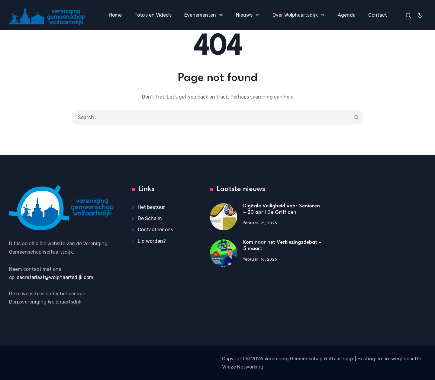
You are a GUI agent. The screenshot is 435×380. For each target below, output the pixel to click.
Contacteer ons (155, 230)
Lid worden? (152, 241)
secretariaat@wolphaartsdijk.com (55, 277)
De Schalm (150, 218)
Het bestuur (151, 207)
